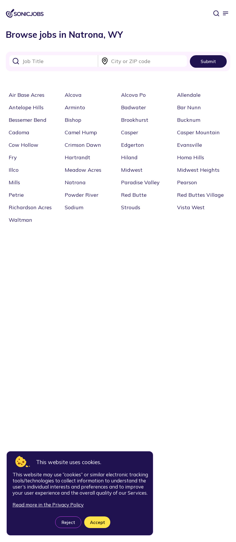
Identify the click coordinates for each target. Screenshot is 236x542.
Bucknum (188, 120)
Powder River (81, 195)
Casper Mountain (198, 132)
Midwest (132, 170)
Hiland (129, 157)
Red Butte (134, 195)
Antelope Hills (26, 107)
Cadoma (19, 132)
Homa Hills (190, 157)
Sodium (74, 207)
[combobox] (53, 61)
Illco (14, 170)
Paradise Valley (140, 182)
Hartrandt (77, 157)
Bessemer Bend (27, 120)
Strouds (130, 207)
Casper (129, 132)
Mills (14, 182)
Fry (13, 157)
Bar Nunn (189, 107)
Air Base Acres (26, 95)
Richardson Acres (30, 207)
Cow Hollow (23, 145)
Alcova (73, 95)
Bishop (73, 120)
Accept (97, 522)
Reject (68, 522)
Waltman (20, 220)
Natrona (75, 182)
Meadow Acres (83, 170)
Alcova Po (133, 95)
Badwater (133, 107)
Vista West (191, 207)
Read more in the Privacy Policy (48, 505)
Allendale (189, 95)
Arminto (75, 107)
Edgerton (132, 145)
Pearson (187, 182)
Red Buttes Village (200, 195)
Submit (208, 61)
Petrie (16, 195)
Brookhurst (134, 120)
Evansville (189, 145)
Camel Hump (81, 132)
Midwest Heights (198, 170)
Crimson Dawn (83, 145)
